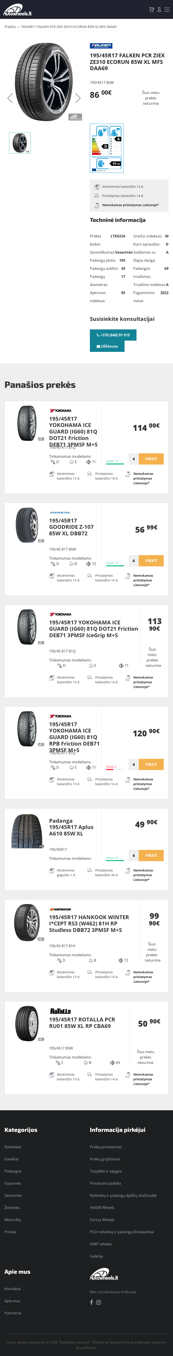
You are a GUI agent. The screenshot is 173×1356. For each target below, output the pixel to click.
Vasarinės (13, 1183)
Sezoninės (13, 1195)
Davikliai (11, 1159)
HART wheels (101, 1244)
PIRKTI (151, 458)
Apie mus (12, 1300)
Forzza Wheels (102, 1219)
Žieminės (12, 1207)
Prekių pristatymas (106, 1146)
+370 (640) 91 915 (113, 335)
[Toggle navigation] (167, 9)
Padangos (13, 1171)
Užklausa (107, 346)
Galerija (96, 1256)
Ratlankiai (13, 1146)
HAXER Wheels (102, 1207)
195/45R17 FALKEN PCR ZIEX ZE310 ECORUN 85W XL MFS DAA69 (68, 27)
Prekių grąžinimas (105, 1159)
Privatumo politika (105, 1183)
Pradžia (10, 27)
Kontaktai (13, 1288)
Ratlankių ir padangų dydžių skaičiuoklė (123, 1195)
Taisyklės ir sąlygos (106, 1171)
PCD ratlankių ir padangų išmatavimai (122, 1231)
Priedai (10, 1231)
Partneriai (13, 1313)
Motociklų (13, 1219)
